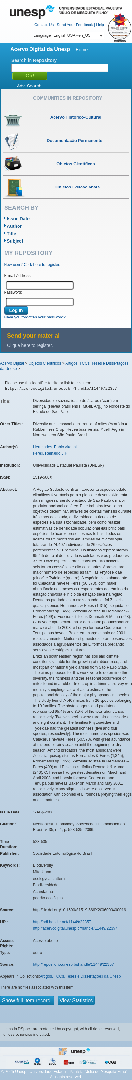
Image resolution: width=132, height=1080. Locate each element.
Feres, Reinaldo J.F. (50, 453)
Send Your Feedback (75, 25)
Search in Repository (34, 60)
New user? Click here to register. (32, 264)
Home (82, 49)
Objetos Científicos (45, 363)
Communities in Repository (67, 98)
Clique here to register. (30, 345)
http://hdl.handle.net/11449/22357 (62, 922)
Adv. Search (29, 85)
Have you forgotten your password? (35, 317)
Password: (13, 292)
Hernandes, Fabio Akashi (55, 447)
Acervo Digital (12, 363)
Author (14, 226)
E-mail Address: (17, 275)
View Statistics (76, 1000)
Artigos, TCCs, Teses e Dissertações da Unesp (80, 976)
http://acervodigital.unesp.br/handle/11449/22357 (75, 928)
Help (100, 25)
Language (68, 35)
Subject (15, 241)
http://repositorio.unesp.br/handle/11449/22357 (73, 964)
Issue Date (18, 218)
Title (11, 233)
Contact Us (44, 25)
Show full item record (27, 1000)
